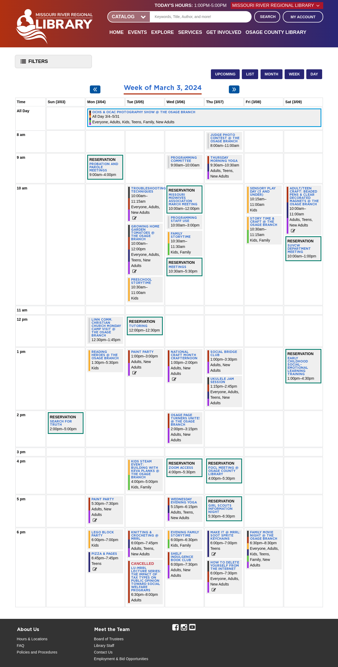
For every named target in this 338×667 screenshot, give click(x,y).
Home (116, 32)
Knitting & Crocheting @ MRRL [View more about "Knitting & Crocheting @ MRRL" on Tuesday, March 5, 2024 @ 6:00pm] (145, 535)
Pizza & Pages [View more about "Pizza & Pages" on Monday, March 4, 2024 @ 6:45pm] (104, 553)
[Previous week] (95, 89)
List (250, 74)
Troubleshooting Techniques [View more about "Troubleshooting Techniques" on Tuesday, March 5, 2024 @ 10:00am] (148, 190)
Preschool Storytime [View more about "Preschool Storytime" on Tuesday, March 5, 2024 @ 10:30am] (141, 281)
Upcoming (225, 74)
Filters (33, 63)
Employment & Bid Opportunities (121, 659)
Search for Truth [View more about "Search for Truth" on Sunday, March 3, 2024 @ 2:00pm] (61, 423)
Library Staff (104, 645)
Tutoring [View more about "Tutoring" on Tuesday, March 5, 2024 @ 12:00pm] (138, 326)
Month (271, 74)
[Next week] (234, 89)
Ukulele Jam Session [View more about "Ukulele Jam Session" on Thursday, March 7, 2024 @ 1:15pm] (222, 380)
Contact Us (103, 652)
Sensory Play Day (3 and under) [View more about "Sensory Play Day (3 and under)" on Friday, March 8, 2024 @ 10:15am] (263, 191)
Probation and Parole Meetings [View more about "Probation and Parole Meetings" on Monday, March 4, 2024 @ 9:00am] (103, 167)
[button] (193, 5)
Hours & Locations (32, 639)
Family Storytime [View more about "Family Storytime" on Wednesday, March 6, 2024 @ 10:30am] (181, 235)
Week (294, 74)
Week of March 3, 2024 (163, 88)
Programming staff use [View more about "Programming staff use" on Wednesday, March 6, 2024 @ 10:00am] (184, 219)
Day (314, 74)
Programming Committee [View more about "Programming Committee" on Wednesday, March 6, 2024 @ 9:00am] (184, 159)
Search (268, 17)
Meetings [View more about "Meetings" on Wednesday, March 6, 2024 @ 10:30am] (177, 267)
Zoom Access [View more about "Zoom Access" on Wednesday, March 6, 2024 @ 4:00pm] (181, 467)
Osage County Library (276, 32)
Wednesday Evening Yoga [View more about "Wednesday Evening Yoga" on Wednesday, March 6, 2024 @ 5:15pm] (184, 501)
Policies (23, 652)
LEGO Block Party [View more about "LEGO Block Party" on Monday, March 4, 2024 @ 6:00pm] (102, 534)
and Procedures (43, 652)
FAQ (20, 645)
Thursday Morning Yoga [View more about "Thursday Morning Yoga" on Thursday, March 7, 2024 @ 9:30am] (224, 159)
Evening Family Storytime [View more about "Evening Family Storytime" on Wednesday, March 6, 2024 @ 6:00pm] (185, 534)
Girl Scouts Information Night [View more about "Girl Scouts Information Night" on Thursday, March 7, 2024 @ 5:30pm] (220, 509)
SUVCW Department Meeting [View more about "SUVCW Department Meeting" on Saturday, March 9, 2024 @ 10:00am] (299, 248)
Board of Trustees (109, 639)
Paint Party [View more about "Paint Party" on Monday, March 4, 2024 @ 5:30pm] (102, 499)
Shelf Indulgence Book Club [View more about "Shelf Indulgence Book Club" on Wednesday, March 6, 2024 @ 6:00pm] (182, 557)
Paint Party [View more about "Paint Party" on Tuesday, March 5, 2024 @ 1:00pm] (142, 351)
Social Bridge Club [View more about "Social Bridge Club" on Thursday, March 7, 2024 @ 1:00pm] (223, 353)
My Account (303, 17)
